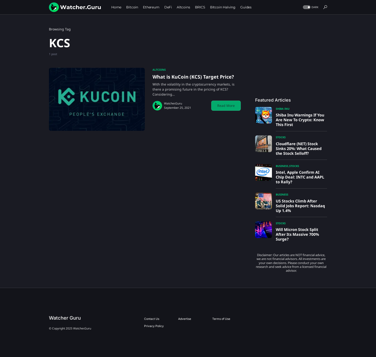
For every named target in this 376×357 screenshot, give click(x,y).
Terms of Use (221, 319)
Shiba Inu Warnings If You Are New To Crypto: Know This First (300, 120)
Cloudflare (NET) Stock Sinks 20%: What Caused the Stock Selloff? (299, 148)
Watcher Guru (65, 318)
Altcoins (159, 69)
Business (282, 166)
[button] (310, 7)
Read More (226, 105)
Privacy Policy (154, 326)
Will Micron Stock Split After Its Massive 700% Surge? (297, 234)
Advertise (184, 319)
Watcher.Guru (173, 103)
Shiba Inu (282, 108)
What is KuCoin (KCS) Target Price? (193, 77)
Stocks (281, 137)
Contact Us (151, 319)
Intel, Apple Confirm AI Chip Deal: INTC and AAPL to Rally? (300, 177)
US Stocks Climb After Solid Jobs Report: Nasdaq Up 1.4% (300, 206)
